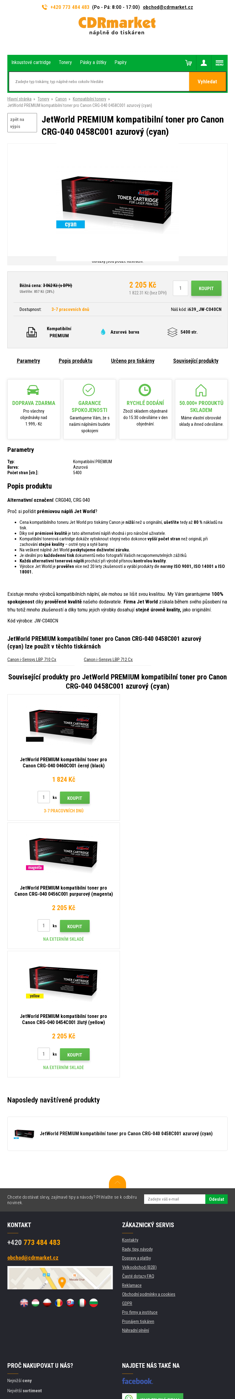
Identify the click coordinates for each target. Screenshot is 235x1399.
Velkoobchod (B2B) (139, 1139)
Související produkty (195, 360)
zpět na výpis (17, 123)
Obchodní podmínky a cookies (148, 1166)
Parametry (28, 360)
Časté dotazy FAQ (138, 1148)
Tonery (43, 98)
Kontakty (130, 1111)
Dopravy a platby (136, 1129)
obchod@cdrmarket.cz (168, 7)
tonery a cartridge (156, 1390)
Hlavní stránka (19, 98)
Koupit (206, 288)
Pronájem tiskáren (138, 1193)
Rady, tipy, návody (137, 1121)
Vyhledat (207, 82)
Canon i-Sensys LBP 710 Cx (31, 659)
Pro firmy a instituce (140, 1184)
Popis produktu (75, 360)
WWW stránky (100, 1370)
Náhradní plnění (135, 1202)
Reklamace (132, 1157)
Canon (61, 98)
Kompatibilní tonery (89, 98)
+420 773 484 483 (66, 7)
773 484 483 (33, 1114)
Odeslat (216, 1071)
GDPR (127, 1175)
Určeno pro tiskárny (133, 360)
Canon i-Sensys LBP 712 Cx (108, 659)
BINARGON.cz (135, 1370)
